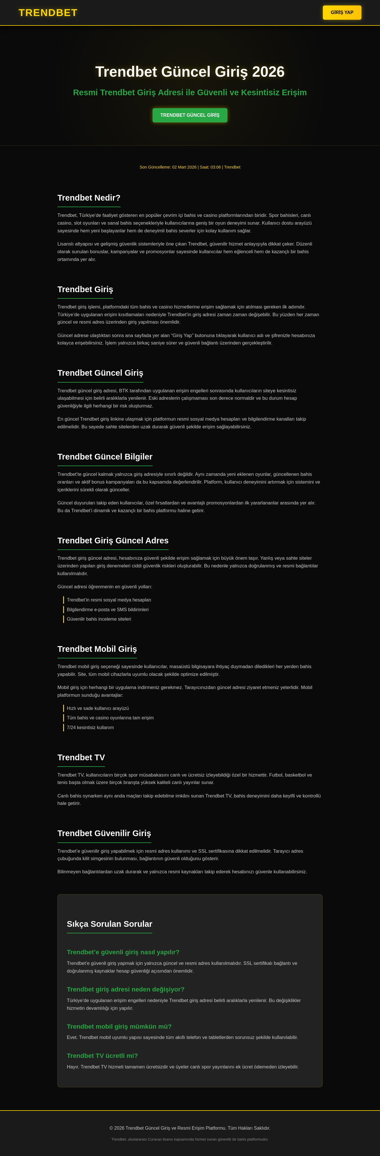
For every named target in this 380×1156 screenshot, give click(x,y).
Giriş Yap (342, 12)
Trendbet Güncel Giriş (190, 115)
